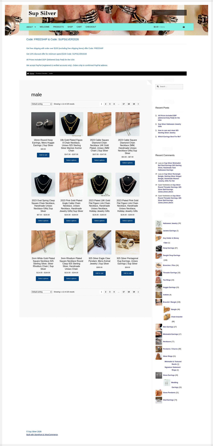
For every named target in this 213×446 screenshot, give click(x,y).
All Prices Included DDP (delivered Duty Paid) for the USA (169, 118)
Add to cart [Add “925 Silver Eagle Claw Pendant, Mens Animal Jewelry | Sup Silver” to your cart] (99, 273)
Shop (70, 27)
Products (58, 27)
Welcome (44, 27)
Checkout (91, 27)
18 (129, 104)
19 (134, 104)
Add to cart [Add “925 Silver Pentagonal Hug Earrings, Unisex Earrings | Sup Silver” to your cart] (127, 273)
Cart (79, 27)
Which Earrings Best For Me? (169, 137)
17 (124, 104)
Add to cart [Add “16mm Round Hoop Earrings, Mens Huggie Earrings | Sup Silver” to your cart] (43, 155)
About (29, 27)
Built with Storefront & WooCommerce (42, 435)
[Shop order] (41, 104)
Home (32, 73)
